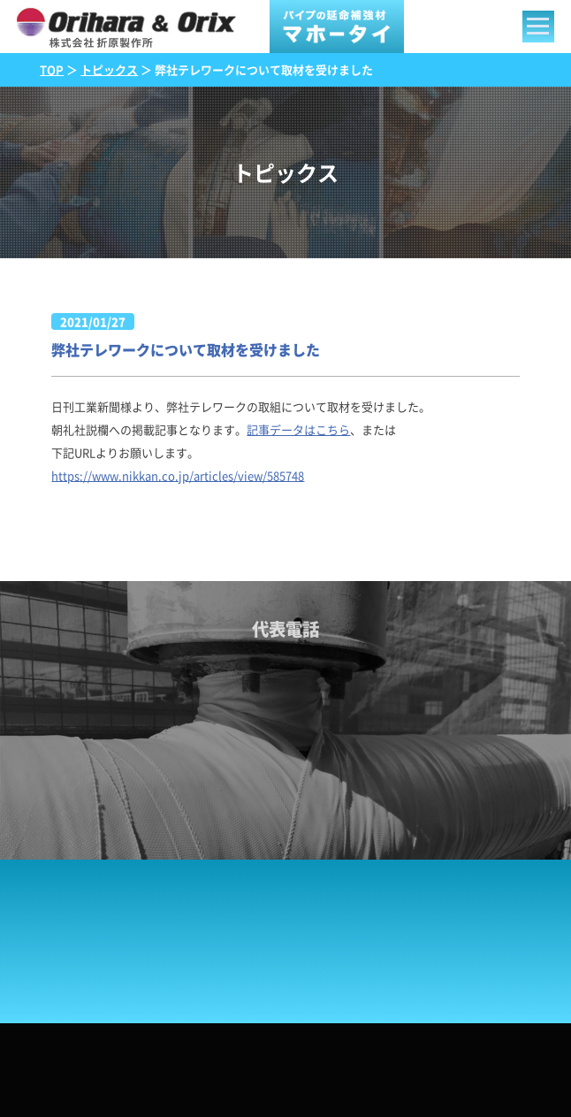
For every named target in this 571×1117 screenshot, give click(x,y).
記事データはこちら (298, 429)
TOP (52, 69)
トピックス (109, 69)
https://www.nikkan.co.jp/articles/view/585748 (177, 475)
